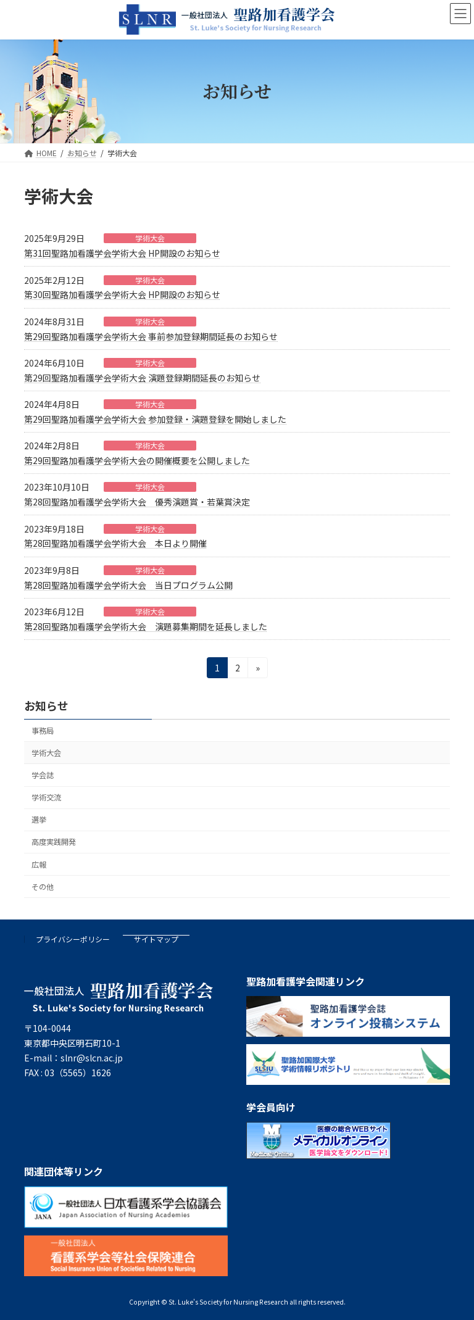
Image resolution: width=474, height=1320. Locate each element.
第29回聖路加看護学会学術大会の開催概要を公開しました (137, 460)
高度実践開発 (53, 841)
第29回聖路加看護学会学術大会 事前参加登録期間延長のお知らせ (151, 336)
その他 (42, 886)
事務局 (42, 730)
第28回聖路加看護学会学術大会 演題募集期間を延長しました (145, 626)
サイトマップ (156, 939)
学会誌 (42, 775)
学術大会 (150, 238)
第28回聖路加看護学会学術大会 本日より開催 (115, 543)
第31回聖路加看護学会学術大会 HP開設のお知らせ (122, 253)
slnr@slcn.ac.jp (91, 1058)
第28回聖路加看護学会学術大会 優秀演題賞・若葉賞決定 (137, 502)
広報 (38, 864)
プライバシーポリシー (73, 939)
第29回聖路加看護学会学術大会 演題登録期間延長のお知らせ (142, 378)
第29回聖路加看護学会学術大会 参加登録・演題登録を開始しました (155, 419)
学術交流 (46, 797)
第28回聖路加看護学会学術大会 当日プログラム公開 (128, 585)
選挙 (38, 819)
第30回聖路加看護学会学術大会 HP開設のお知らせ (122, 294)
